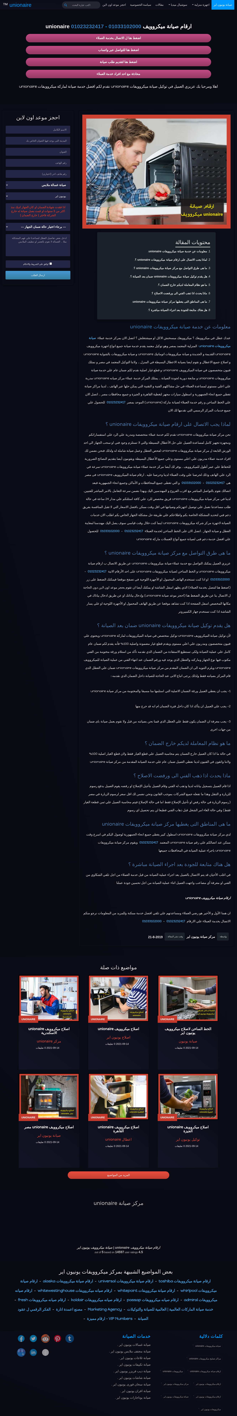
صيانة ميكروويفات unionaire (160, 327)
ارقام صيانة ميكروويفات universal (125, 1281)
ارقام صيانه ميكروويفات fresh (42, 1300)
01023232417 (87, 26)
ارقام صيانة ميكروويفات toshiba (184, 1281)
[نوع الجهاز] (38, 185)
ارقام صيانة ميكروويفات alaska (68, 1281)
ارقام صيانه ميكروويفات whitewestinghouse (75, 1290)
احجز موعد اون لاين (114, 4)
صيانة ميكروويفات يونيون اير (176, 1396)
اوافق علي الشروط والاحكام (37, 263)
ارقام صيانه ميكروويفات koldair (96, 1300)
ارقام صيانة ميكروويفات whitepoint (146, 1290)
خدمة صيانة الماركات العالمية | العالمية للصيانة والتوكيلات (170, 1309)
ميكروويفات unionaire (173, 1371)
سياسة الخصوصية (140, 4)
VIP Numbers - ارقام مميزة (109, 1318)
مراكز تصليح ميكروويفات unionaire (205, 1358)
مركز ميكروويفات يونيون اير (176, 1384)
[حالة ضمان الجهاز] (38, 227)
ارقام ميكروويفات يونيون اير (208, 1384)
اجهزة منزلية (201, 4)
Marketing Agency (105, 1309)
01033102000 (125, 26)
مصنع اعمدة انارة (69, 1309)
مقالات (159, 4)
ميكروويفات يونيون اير (211, 1409)
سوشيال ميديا (178, 4)
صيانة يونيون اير (223, 4)
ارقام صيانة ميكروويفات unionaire (205, 1371)
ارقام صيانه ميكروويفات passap (153, 1300)
